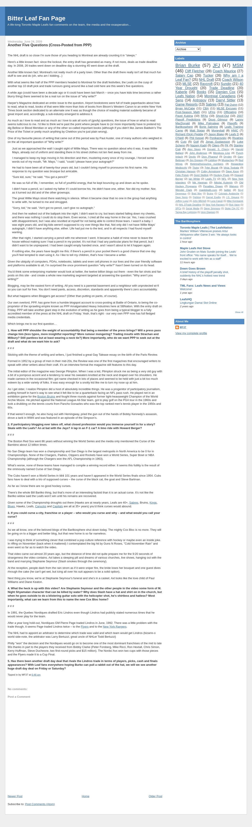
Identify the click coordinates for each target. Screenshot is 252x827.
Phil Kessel (196, 138)
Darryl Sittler (225, 100)
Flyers (84, 626)
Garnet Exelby (213, 197)
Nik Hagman (199, 182)
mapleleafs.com (208, 189)
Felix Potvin (182, 175)
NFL (223, 178)
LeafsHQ (186, 299)
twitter (227, 189)
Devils (192, 156)
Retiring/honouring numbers (206, 163)
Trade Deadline (221, 88)
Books (201, 92)
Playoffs (232, 123)
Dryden (228, 156)
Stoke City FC (232, 208)
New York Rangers (115, 626)
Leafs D (234, 134)
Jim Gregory (196, 160)
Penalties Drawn (213, 186)
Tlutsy (195, 167)
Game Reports (186, 104)
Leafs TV (210, 178)
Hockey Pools (221, 175)
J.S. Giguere (232, 197)
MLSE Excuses (227, 108)
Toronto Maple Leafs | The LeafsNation (206, 227)
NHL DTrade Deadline (190, 205)
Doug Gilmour (217, 119)
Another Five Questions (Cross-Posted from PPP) (50, 45)
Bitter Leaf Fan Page (36, 18)
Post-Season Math (187, 112)
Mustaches (227, 160)
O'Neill (179, 138)
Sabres (133, 502)
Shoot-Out (222, 115)
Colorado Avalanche (228, 193)
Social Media (192, 208)
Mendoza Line (221, 152)
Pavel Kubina (184, 115)
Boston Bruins (46, 396)
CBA (206, 108)
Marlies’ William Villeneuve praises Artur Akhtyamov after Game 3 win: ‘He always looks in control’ (208, 235)
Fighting (197, 197)
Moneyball (218, 130)
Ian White (194, 178)
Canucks (40, 506)
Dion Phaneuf (210, 156)
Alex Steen (194, 149)
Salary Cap (184, 75)
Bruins (210, 193)
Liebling (212, 160)
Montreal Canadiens (220, 96)
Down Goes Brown (192, 268)
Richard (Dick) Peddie (189, 134)
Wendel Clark (183, 189)
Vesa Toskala (231, 167)
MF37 (183, 327)
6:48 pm (36, 674)
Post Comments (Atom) (40, 804)
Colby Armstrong (210, 171)
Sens (179, 100)
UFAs (211, 112)
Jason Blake (216, 134)
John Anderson (198, 152)
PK (227, 145)
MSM (238, 65)
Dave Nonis (181, 197)
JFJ (216, 65)
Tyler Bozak (211, 167)
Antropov (199, 100)
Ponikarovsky (218, 138)
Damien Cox (225, 92)
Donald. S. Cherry (218, 149)
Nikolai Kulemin (223, 182)
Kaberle (181, 92)
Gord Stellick (201, 175)
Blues (11, 506)
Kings (153, 502)
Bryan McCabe (185, 108)
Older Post (155, 796)
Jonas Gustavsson (218, 141)
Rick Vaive (234, 205)
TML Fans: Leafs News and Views (202, 285)
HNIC (234, 130)
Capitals (57, 506)
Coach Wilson (232, 80)
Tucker (208, 75)
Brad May (196, 193)
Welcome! (186, 289)
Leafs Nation (185, 96)
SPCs (178, 208)
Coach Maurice (224, 71)
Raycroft (206, 84)
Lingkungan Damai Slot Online (198, 302)
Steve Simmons (212, 208)
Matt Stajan (197, 130)
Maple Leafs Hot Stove (195, 248)
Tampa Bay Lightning (186, 212)
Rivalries (237, 138)
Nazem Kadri (198, 145)
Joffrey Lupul (182, 201)
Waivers (233, 186)
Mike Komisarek (235, 201)
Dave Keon (232, 171)
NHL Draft (206, 80)
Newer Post (15, 796)
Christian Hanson (185, 171)
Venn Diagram (208, 212)
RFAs (204, 115)
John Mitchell (199, 201)
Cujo (184, 141)
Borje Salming (209, 126)
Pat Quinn (231, 104)
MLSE (187, 84)
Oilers (216, 145)
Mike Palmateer (208, 123)
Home (86, 796)
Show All (239, 312)
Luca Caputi (216, 201)
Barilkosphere (184, 126)
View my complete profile (191, 333)
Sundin (226, 84)
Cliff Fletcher (194, 71)
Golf (196, 141)
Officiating (230, 112)
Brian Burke (187, 65)
